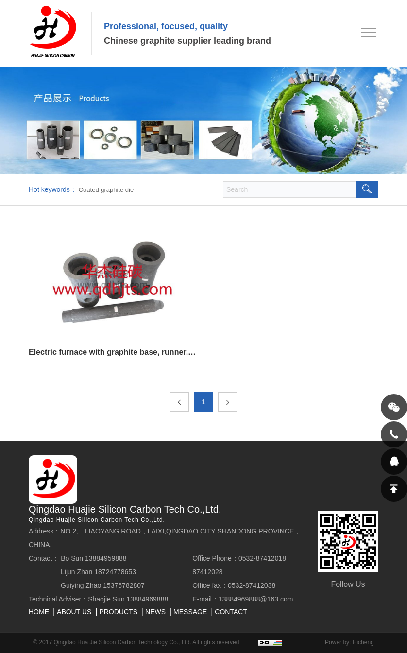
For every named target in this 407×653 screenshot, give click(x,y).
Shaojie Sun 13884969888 (128, 599)
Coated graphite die (106, 189)
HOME (39, 612)
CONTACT (231, 612)
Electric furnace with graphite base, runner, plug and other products (112, 352)
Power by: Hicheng (349, 642)
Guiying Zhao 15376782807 (103, 585)
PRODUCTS (118, 612)
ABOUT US (74, 612)
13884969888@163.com (256, 599)
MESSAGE (190, 612)
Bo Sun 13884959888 (93, 558)
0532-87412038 (251, 585)
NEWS (155, 612)
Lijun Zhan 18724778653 (98, 572)
